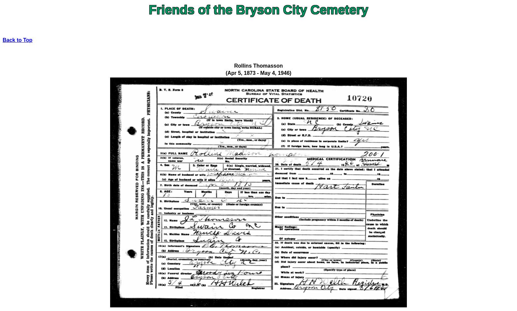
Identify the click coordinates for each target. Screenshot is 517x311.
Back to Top (17, 40)
